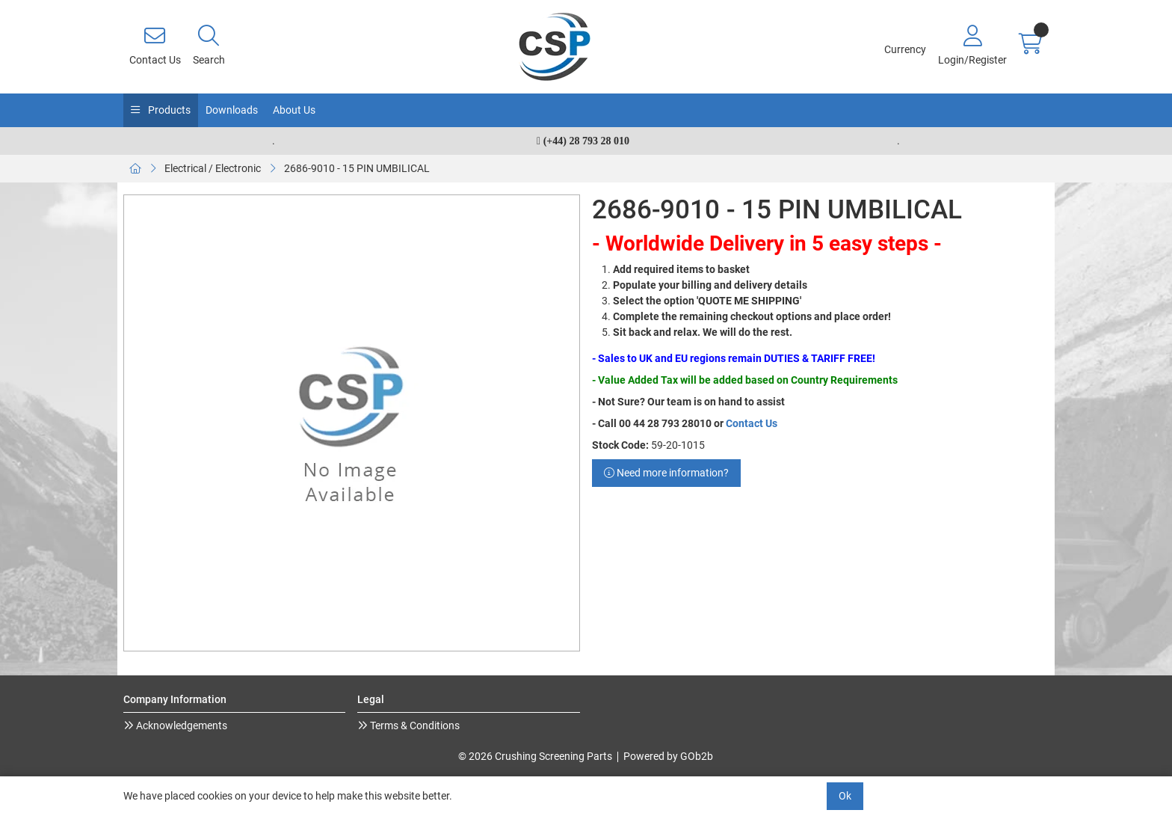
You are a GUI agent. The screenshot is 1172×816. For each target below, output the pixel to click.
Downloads (232, 110)
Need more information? (666, 473)
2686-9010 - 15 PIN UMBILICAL (357, 168)
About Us (294, 110)
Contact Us (751, 423)
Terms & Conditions (414, 725)
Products (168, 110)
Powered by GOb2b (668, 756)
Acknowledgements (180, 725)
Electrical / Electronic (212, 168)
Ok (845, 796)
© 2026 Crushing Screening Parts (535, 756)
